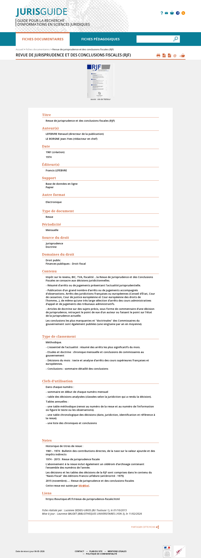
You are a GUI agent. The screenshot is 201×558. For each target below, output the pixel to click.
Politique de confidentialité (101, 554)
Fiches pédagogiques (100, 39)
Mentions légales (117, 551)
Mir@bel (84, 485)
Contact (79, 551)
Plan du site (95, 551)
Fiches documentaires (42, 39)
